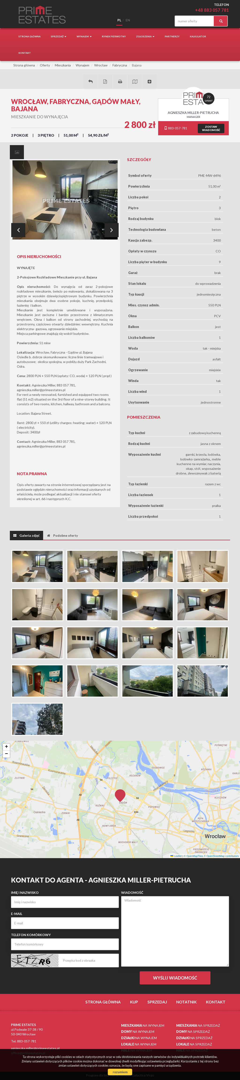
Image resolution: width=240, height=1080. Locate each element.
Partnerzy (172, 36)
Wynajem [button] (84, 36)
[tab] (17, 152)
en (128, 20)
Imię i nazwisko (25, 893)
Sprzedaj (157, 1001)
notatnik (186, 1001)
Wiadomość (132, 893)
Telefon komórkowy (31, 935)
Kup (134, 1001)
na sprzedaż (198, 1025)
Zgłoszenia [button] (145, 36)
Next (112, 230)
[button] (120, 793)
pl (119, 20)
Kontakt (25, 52)
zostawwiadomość (211, 128)
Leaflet (233, 856)
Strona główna (30, 36)
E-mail (16, 914)
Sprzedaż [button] (58, 36)
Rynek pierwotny (114, 36)
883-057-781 (175, 128)
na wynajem (142, 1025)
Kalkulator (198, 36)
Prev (18, 230)
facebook (163, 21)
